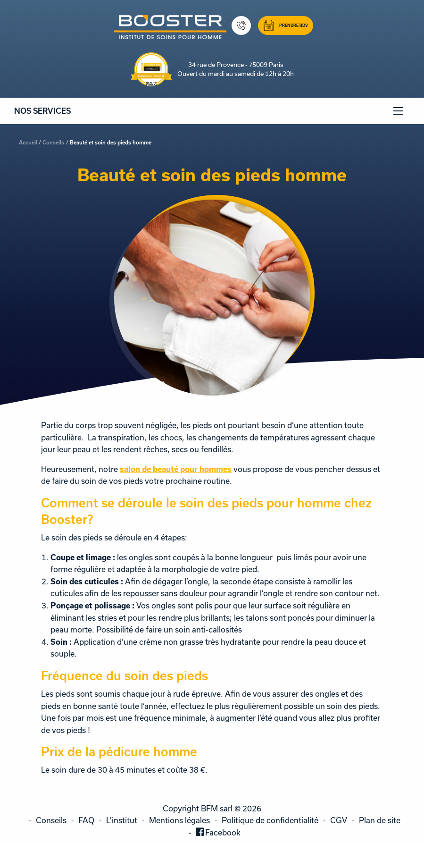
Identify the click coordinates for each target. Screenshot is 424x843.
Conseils (53, 142)
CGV (338, 820)
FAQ (86, 820)
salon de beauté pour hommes (176, 468)
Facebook (223, 832)
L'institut (121, 820)
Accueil (28, 142)
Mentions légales (179, 820)
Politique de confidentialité (270, 820)
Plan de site (379, 820)
